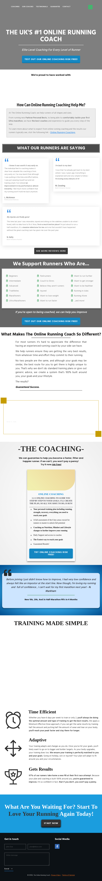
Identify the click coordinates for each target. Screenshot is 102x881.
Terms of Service (68, 875)
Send (6, 869)
